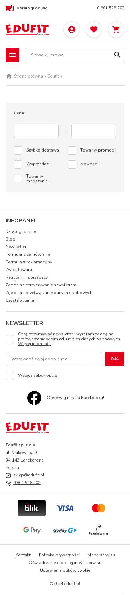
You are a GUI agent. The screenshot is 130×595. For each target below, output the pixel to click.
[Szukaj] (117, 55)
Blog (10, 239)
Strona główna (28, 76)
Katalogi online (26, 8)
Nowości (89, 164)
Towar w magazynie (36, 179)
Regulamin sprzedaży (27, 277)
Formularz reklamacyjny (29, 262)
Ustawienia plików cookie (65, 570)
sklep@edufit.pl (28, 475)
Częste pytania (20, 300)
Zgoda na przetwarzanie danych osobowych (49, 292)
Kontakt (23, 555)
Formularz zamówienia (28, 254)
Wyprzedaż (37, 164)
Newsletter (16, 247)
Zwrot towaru (19, 269)
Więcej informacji (34, 344)
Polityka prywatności (59, 555)
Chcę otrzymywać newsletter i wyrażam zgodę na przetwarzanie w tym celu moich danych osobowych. (69, 339)
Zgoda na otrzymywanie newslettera (41, 285)
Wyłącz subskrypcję (37, 375)
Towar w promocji (98, 150)
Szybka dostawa (42, 150)
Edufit (53, 76)
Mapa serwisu (101, 555)
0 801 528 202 (110, 8)
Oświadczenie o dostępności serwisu (65, 562)
